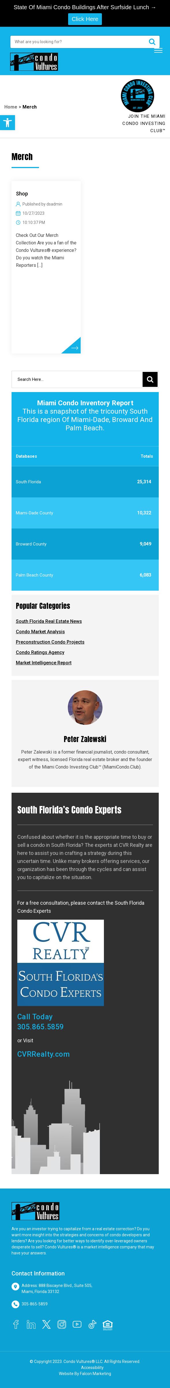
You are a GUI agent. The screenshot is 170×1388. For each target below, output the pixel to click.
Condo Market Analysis (40, 631)
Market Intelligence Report (44, 663)
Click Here (85, 19)
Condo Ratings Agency (40, 652)
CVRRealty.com (43, 1054)
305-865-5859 (35, 1304)
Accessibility (92, 1367)
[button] (7, 122)
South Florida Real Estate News (49, 621)
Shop (22, 194)
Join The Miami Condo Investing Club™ (144, 123)
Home (10, 107)
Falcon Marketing (95, 1373)
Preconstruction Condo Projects (50, 642)
